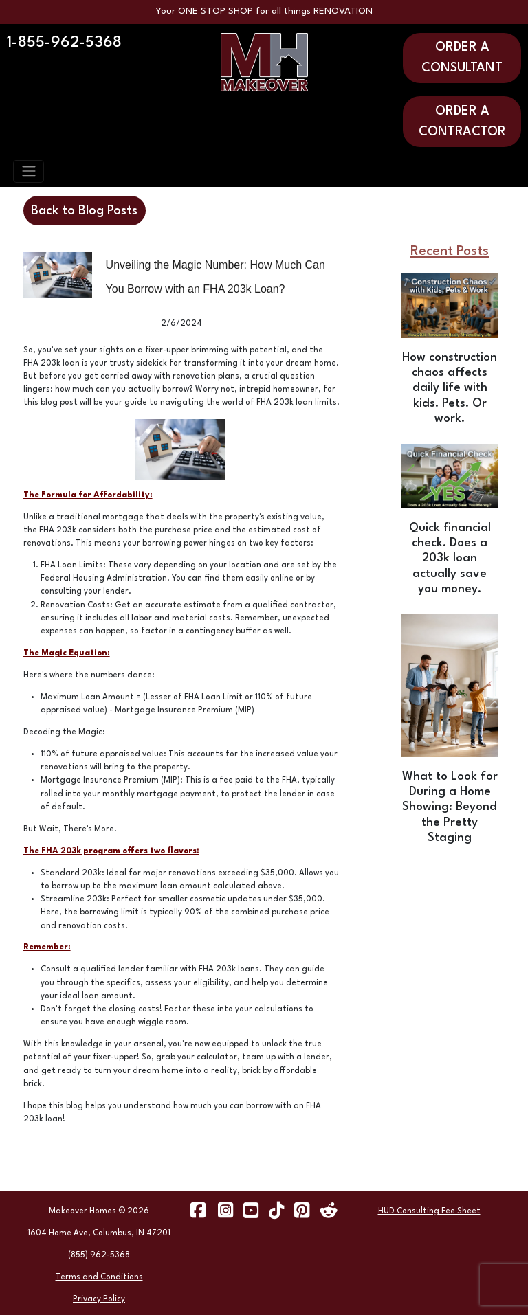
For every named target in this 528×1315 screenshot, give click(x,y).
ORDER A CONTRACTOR (462, 121)
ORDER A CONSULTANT (462, 57)
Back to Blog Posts (84, 211)
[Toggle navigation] (28, 171)
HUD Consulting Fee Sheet (429, 1211)
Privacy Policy (99, 1299)
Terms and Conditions (99, 1277)
